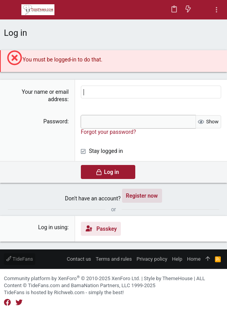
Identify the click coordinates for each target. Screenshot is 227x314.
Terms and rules (114, 259)
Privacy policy (151, 259)
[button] (11, 10)
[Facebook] (7, 302)
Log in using (52, 227)
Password (55, 121)
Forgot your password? (108, 132)
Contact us (79, 259)
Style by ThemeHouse (168, 278)
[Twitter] (19, 302)
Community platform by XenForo (72, 278)
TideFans (19, 259)
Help (177, 259)
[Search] (202, 9)
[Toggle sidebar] (216, 10)
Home (194, 259)
